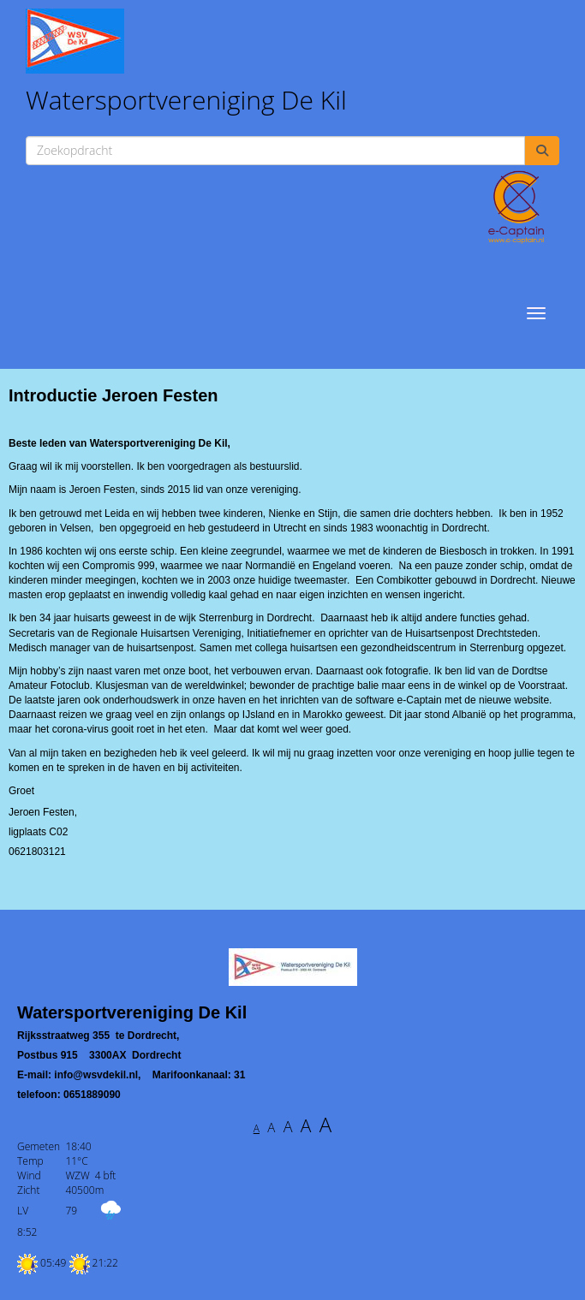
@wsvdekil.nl (96, 1075)
